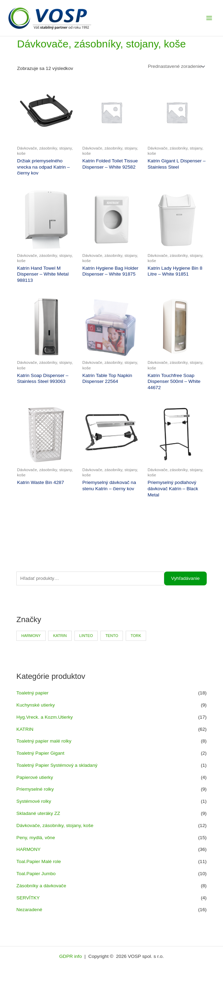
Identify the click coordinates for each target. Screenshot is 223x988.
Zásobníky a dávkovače (41, 885)
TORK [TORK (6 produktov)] (136, 636)
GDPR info (71, 956)
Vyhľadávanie (185, 578)
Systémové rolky (33, 801)
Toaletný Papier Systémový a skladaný (56, 765)
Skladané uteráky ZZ (38, 813)
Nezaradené (29, 909)
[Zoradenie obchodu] (175, 67)
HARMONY (28, 849)
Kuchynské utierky (35, 705)
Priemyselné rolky (35, 789)
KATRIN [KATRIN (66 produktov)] (59, 636)
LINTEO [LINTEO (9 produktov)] (86, 636)
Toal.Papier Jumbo (35, 873)
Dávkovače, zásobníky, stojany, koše (54, 825)
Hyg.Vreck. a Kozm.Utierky (44, 717)
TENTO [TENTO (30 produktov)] (111, 636)
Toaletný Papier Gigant (40, 753)
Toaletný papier (32, 692)
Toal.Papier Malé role (38, 861)
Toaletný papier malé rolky (43, 741)
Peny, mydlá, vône (35, 837)
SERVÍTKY (27, 897)
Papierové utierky (34, 777)
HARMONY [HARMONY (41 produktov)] (31, 636)
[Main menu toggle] (209, 18)
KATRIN (24, 729)
